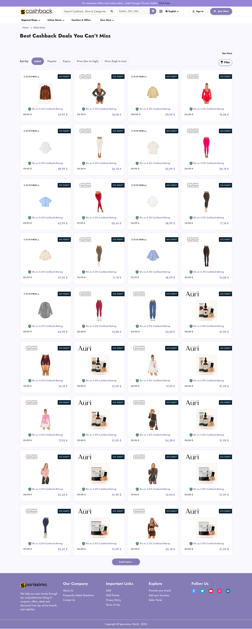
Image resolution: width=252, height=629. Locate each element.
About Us (68, 591)
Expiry (66, 61)
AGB (108, 591)
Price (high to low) (115, 61)
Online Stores (54, 20)
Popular (52, 61)
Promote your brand (160, 591)
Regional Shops (29, 20)
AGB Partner (113, 596)
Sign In (198, 11)
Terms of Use (113, 605)
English (170, 11)
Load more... (125, 562)
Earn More (105, 20)
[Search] (88, 11)
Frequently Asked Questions (78, 596)
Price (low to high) (87, 61)
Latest (37, 61)
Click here (164, 3)
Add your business (159, 596)
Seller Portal (155, 600)
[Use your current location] (153, 11)
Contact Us (69, 600)
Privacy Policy (113, 600)
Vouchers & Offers (81, 20)
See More (227, 53)
